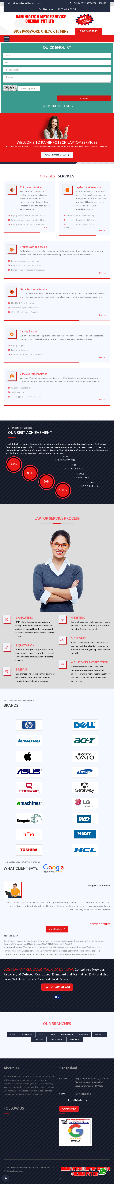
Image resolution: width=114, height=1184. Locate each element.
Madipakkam (67, 1034)
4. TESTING (78, 617)
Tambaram (38, 1039)
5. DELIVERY (78, 638)
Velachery (83, 1034)
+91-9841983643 (58, 987)
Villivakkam (75, 1039)
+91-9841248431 (88, 31)
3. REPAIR (21, 669)
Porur (41, 1034)
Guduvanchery (57, 1039)
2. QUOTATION (24, 645)
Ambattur (99, 1034)
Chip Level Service (31, 187)
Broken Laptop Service (33, 246)
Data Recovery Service (33, 289)
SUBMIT (84, 98)
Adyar (13, 1034)
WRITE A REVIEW (69, 1109)
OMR (52, 1034)
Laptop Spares (28, 331)
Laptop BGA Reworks (88, 187)
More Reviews (57, 929)
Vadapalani (27, 1034)
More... (47, 227)
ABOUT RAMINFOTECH (57, 155)
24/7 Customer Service (33, 373)
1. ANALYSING (24, 617)
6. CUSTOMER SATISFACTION (89, 662)
